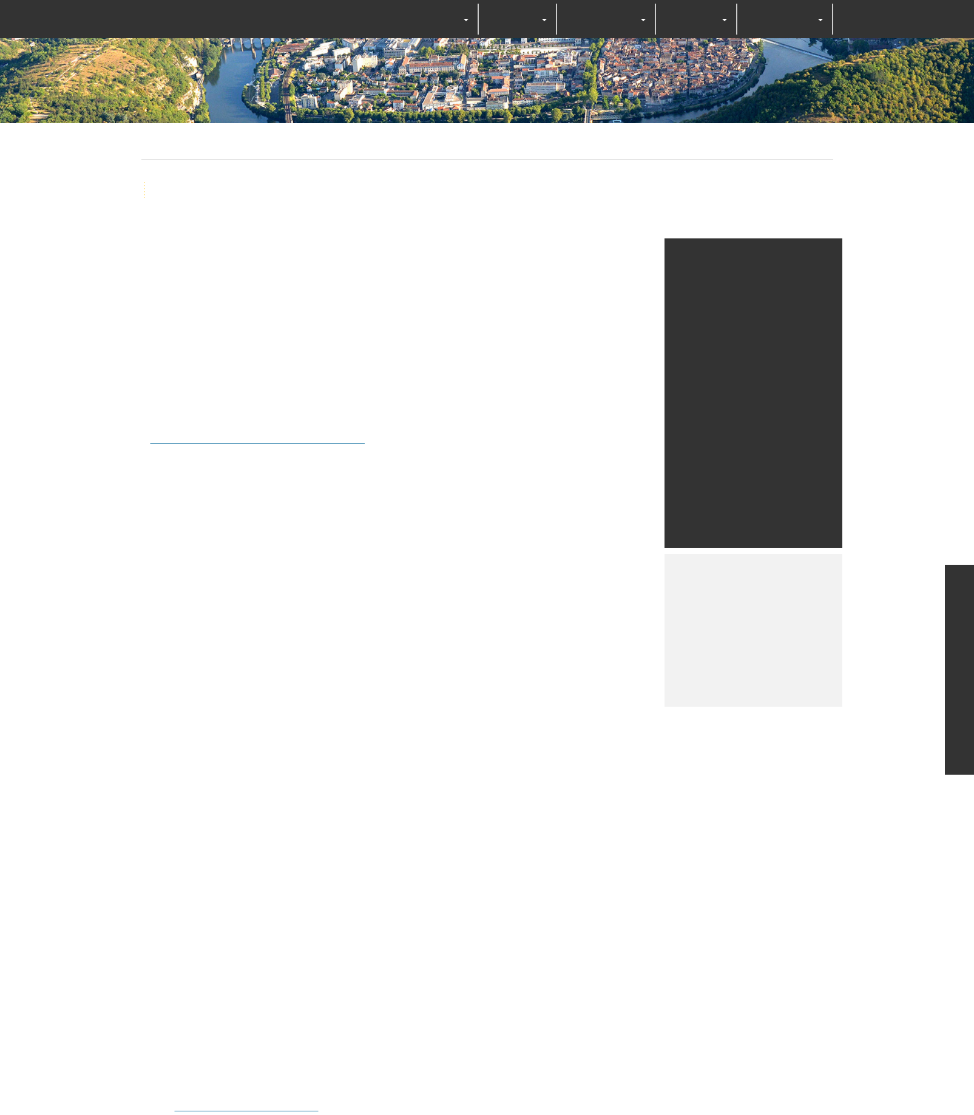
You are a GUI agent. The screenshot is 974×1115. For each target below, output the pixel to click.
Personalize (584, 591)
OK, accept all (404, 591)
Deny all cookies (499, 591)
